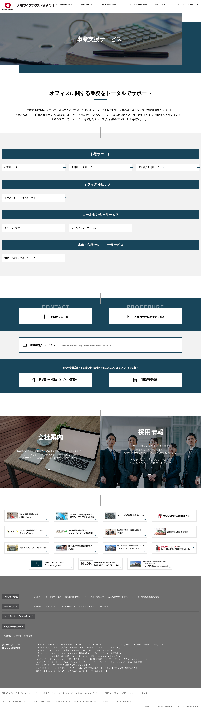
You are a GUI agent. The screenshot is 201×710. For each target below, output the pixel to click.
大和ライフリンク (49, 693)
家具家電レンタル (79, 665)
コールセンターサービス (83, 228)
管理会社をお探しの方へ (63, 11)
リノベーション (68, 606)
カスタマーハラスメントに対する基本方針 (115, 701)
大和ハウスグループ (9, 693)
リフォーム (111, 647)
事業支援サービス (86, 606)
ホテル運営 (103, 606)
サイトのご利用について (41, 701)
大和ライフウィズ (65, 693)
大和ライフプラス (111, 693)
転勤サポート (11, 167)
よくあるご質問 (12, 228)
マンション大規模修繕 (77, 653)
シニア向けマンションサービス (73, 662)
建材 (67, 665)
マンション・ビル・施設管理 (129, 662)
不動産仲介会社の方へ (104, 345)
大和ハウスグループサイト (143, 3)
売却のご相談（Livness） (148, 644)
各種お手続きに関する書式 (149, 317)
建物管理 (38, 606)
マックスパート (144, 693)
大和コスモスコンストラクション (88, 693)
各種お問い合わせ (22, 701)
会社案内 (84, 3)
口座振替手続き (149, 379)
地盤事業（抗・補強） (61, 656)
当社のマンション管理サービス (47, 597)
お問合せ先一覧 (59, 317)
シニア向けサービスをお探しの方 (18, 616)
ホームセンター (98, 671)
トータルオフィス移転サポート (20, 197)
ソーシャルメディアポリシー (65, 701)
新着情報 (17, 636)
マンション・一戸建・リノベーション (70, 659)
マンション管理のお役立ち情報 (145, 597)
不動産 (108, 668)
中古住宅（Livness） (124, 644)
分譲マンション (85, 644)
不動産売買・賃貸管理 (123, 668)
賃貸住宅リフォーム (70, 647)
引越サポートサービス (82, 167)
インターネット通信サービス (58, 668)
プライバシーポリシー (87, 701)
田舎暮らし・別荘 (104, 644)
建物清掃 (114, 653)
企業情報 (7, 636)
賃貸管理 (114, 656)
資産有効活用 (51, 606)
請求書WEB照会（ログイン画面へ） (59, 379)
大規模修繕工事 (86, 11)
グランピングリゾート (133, 659)
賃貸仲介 (106, 650)
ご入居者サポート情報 (118, 597)
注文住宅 (55, 644)
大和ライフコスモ (128, 693)
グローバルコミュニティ (29, 693)
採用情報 (108, 3)
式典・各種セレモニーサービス (20, 258)
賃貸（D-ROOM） (99, 656)
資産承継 (57, 671)
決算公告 (96, 3)
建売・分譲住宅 (68, 644)
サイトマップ (7, 701)
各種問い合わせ (123, 3)
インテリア (57, 665)
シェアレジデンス (113, 659)
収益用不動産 (96, 659)
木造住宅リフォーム (72, 650)
